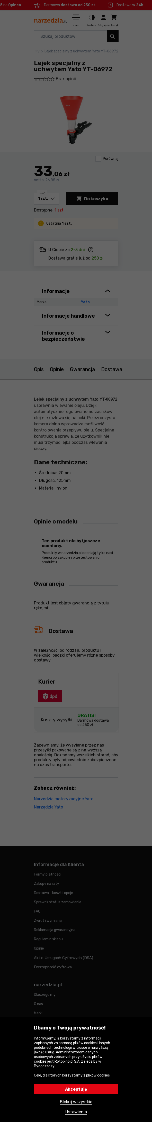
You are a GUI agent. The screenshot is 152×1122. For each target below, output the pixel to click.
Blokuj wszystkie (76, 1101)
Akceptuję (76, 1089)
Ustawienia (76, 1111)
